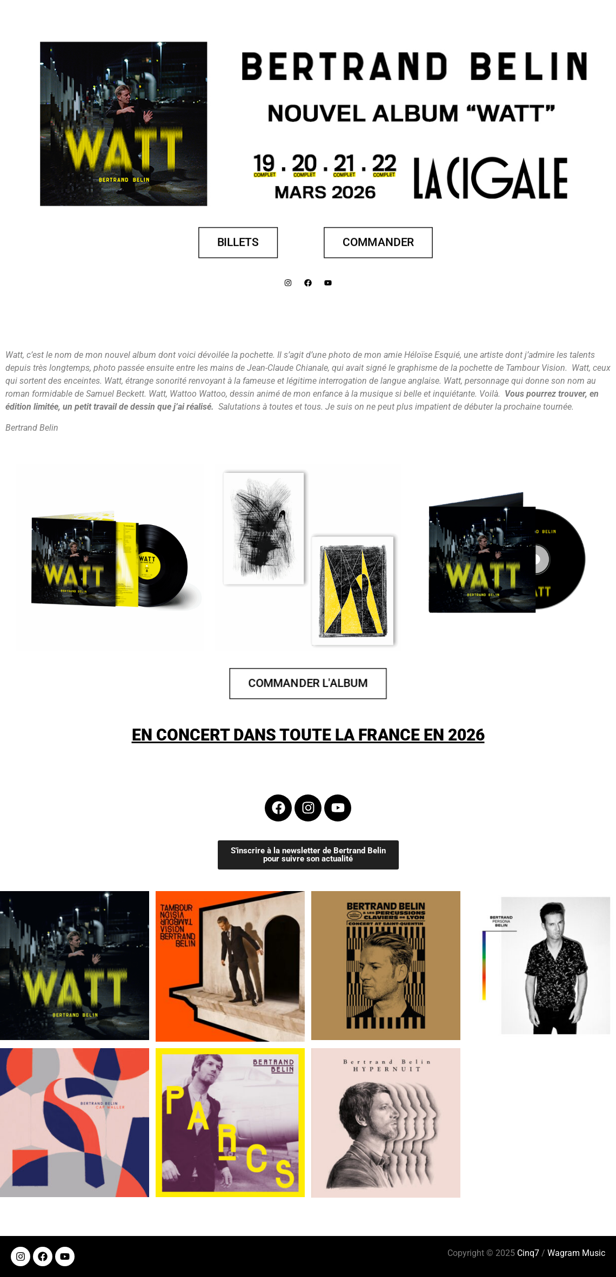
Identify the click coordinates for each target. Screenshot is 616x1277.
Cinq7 (528, 1253)
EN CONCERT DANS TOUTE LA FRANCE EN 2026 (308, 734)
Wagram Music (576, 1253)
